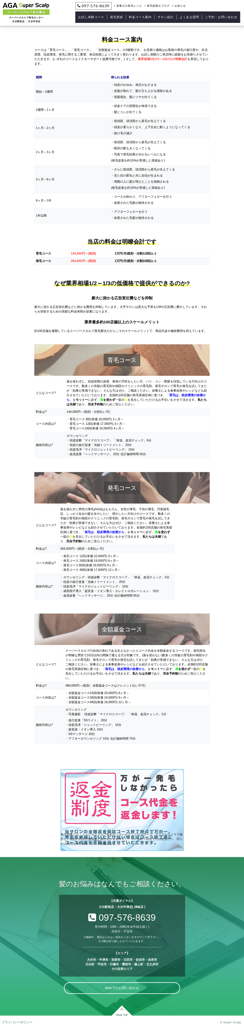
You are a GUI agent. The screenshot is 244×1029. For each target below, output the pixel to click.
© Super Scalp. (231, 1022)
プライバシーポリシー (17, 1022)
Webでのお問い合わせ (122, 988)
